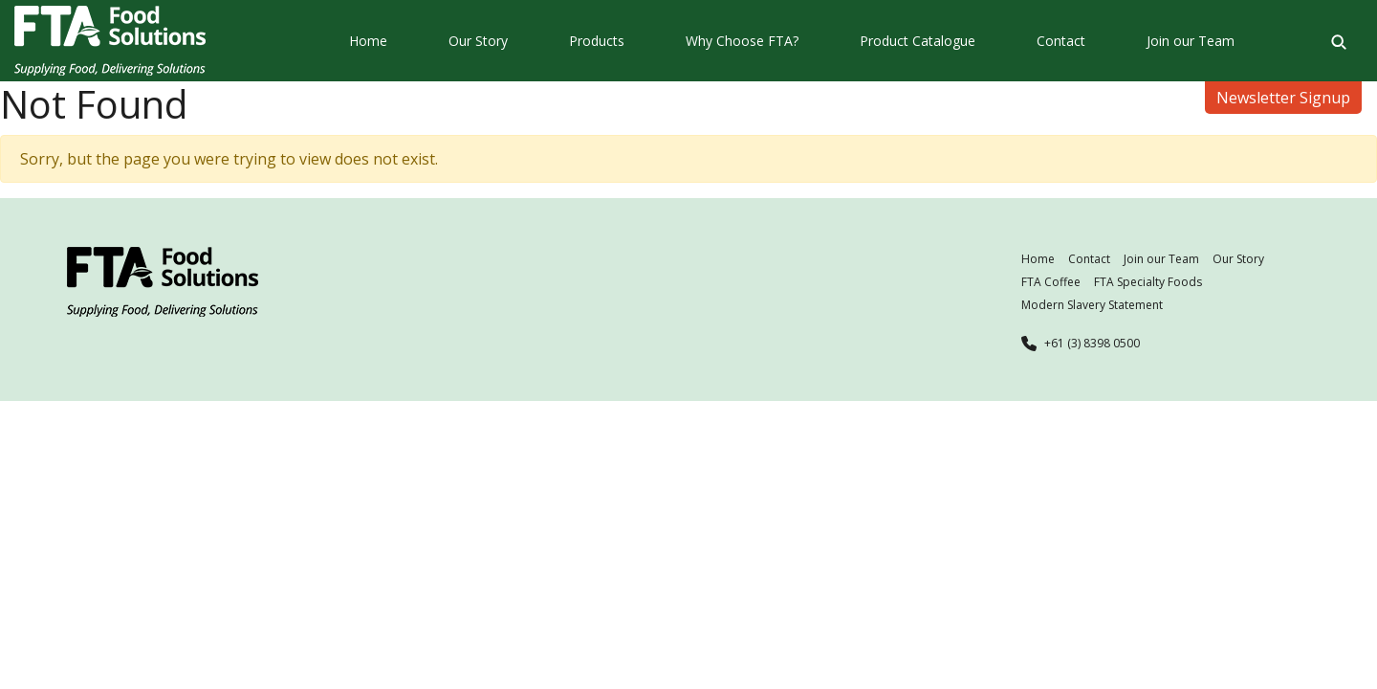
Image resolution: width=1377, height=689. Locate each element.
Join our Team (1191, 41)
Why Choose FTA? (742, 41)
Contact (1061, 41)
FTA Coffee (1051, 282)
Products (596, 41)
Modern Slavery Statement (1092, 305)
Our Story (478, 41)
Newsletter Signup (1283, 97)
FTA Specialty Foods (1148, 282)
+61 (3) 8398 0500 (1092, 343)
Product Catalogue (917, 41)
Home (368, 41)
